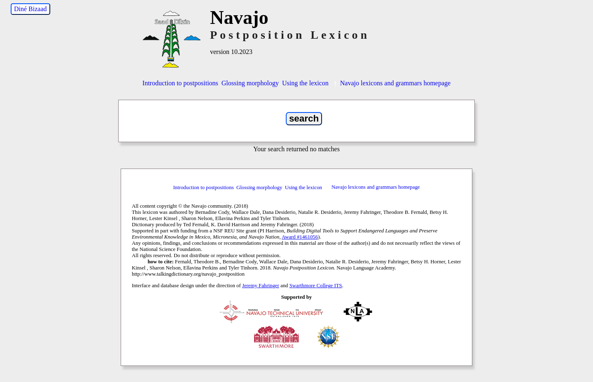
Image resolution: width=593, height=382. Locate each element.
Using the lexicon (305, 83)
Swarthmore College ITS (315, 285)
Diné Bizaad (30, 8)
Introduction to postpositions (180, 83)
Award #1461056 (300, 237)
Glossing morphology (250, 83)
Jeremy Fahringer (260, 285)
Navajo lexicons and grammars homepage (391, 83)
